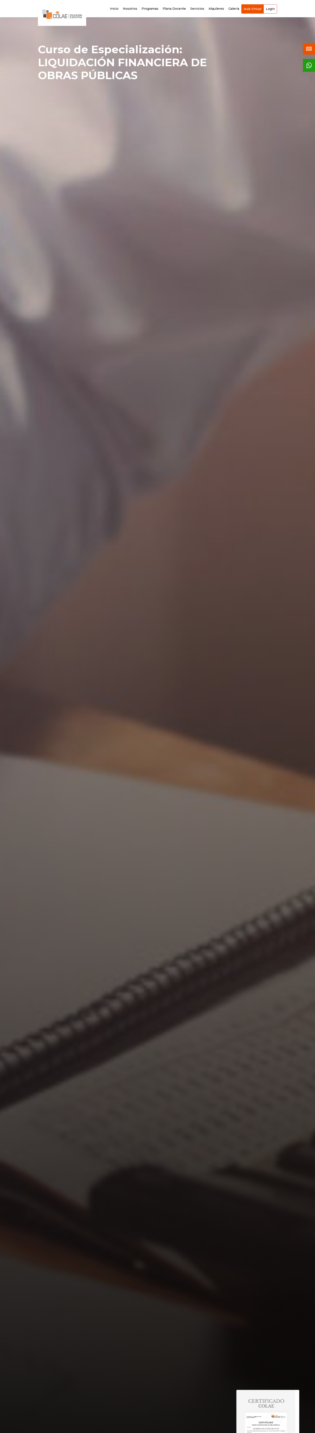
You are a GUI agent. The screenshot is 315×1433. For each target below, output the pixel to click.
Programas (150, 9)
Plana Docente (174, 9)
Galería (233, 9)
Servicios (197, 9)
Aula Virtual (252, 9)
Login (270, 9)
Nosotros (130, 9)
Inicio (114, 9)
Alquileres (216, 9)
